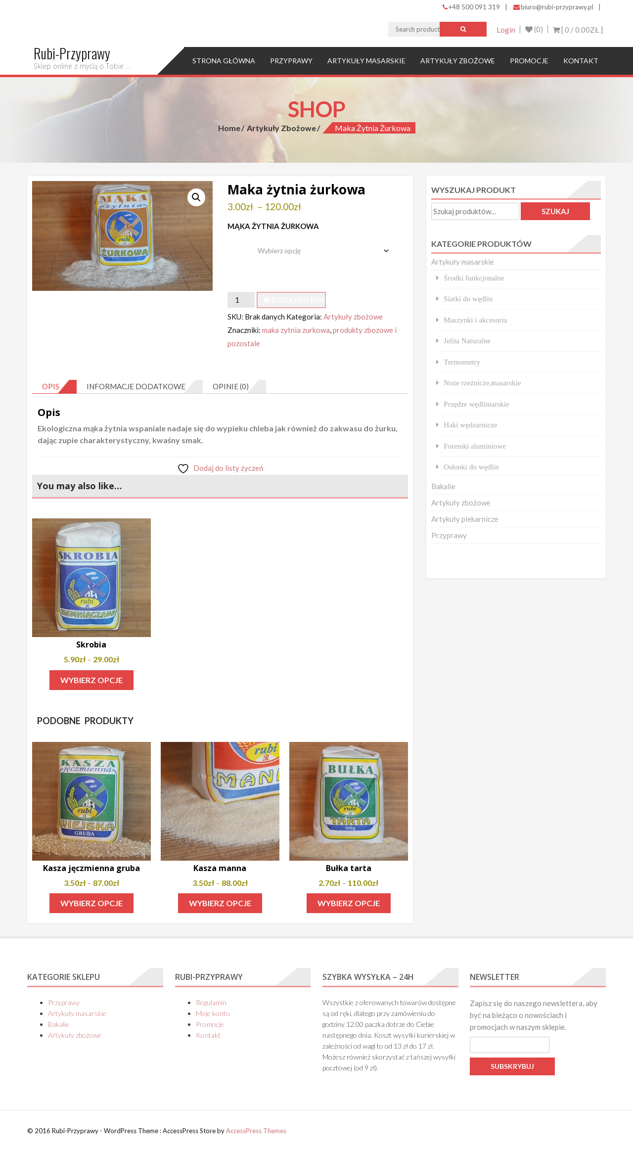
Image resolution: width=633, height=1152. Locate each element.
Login (505, 29)
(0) (534, 30)
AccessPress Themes (256, 1131)
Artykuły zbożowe (457, 60)
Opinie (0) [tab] (231, 386)
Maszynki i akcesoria (475, 319)
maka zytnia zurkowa (296, 330)
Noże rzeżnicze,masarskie (482, 382)
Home (229, 128)
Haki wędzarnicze (470, 424)
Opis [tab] (50, 386)
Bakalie (443, 486)
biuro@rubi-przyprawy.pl (553, 7)
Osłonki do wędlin (471, 466)
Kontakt (580, 60)
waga (237, 243)
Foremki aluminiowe (475, 446)
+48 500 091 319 (471, 7)
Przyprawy (291, 60)
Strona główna (223, 60)
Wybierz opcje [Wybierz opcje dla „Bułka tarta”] (348, 903)
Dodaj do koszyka (298, 300)
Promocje (529, 60)
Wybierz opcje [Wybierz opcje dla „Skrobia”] (91, 680)
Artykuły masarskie (366, 60)
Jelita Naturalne (467, 340)
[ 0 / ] (578, 29)
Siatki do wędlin (468, 298)
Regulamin (211, 1003)
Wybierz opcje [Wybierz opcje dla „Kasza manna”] (220, 903)
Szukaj (555, 211)
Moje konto (213, 1014)
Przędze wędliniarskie (476, 404)
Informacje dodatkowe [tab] (136, 386)
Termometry (462, 362)
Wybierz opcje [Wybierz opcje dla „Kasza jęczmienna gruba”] (91, 903)
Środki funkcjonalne (474, 277)
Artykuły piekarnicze (464, 518)
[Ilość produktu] (240, 300)
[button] (196, 197)
